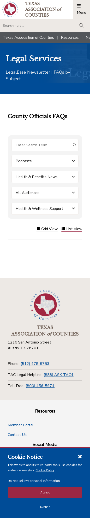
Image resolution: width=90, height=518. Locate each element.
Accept (45, 492)
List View (71, 229)
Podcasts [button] (24, 161)
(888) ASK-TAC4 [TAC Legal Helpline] (58, 374)
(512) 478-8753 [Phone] (35, 363)
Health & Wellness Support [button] (39, 208)
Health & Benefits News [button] (37, 177)
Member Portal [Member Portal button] (21, 425)
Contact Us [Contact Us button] (17, 434)
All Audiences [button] (27, 192)
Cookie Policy (45, 470)
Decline (45, 507)
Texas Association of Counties (28, 37)
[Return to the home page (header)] (10, 9)
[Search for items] (41, 145)
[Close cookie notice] (80, 456)
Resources (70, 37)
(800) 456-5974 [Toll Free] (40, 385)
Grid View (47, 229)
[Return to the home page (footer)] (45, 305)
